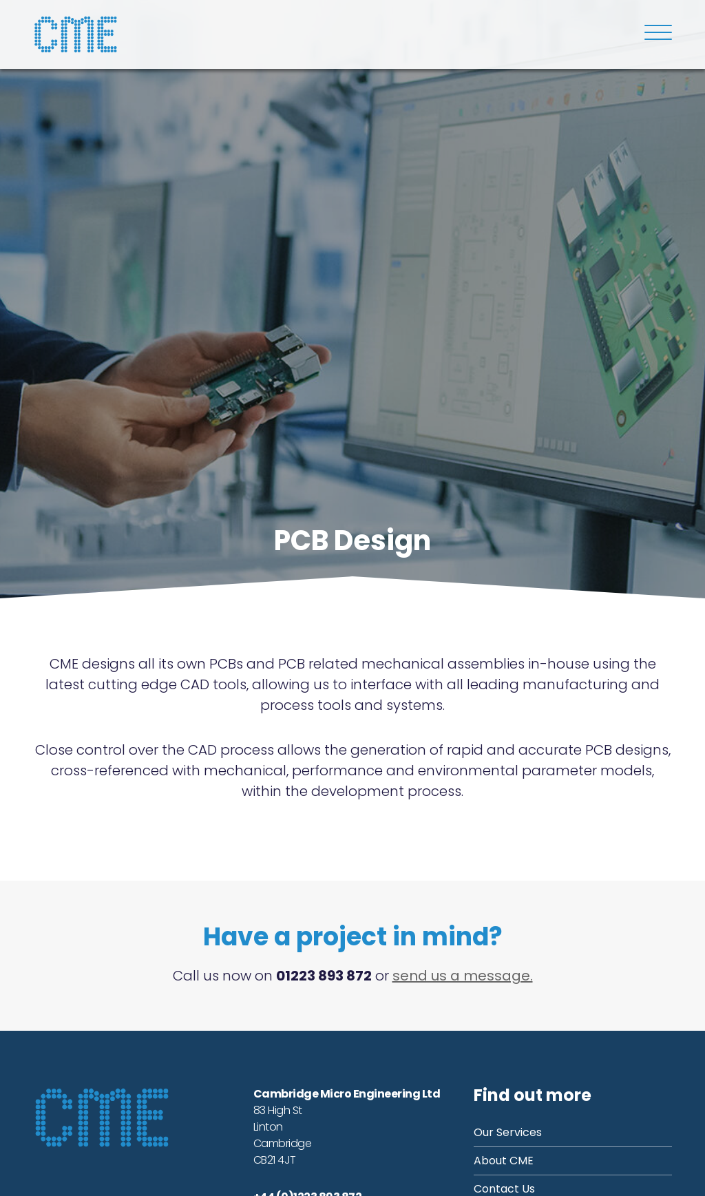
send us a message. (462, 975)
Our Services (508, 1132)
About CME (504, 1160)
